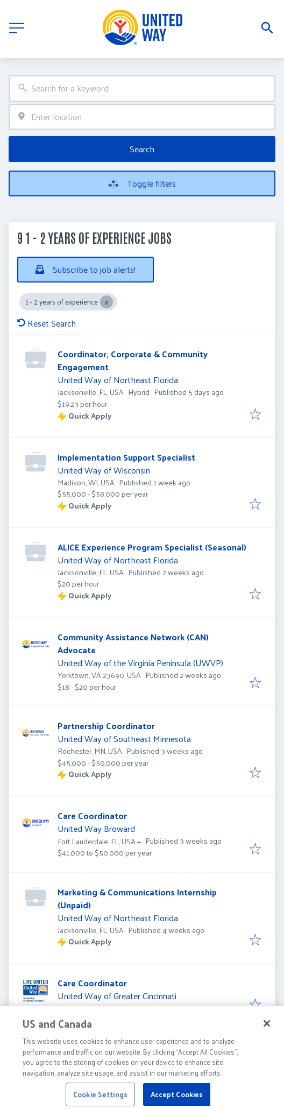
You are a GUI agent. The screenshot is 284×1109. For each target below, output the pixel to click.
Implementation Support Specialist (126, 457)
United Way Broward (96, 828)
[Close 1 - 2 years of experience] (106, 301)
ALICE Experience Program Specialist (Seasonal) (152, 547)
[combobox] (142, 88)
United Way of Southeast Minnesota (124, 738)
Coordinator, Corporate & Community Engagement (133, 360)
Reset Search (46, 323)
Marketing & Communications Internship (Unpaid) (137, 898)
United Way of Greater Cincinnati (117, 996)
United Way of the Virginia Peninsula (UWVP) (140, 662)
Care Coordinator (92, 815)
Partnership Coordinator (106, 725)
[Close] (267, 1033)
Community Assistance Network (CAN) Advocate (133, 643)
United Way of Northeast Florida (118, 379)
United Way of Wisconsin (104, 470)
